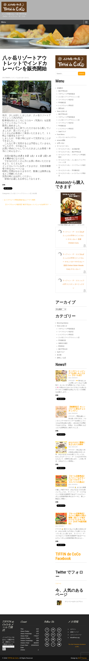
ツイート (58, 583)
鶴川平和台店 (62, 91)
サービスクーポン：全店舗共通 (68, 149)
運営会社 (61, 108)
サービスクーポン (63, 146)
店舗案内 (60, 88)
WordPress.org (74, 637)
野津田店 (61, 346)
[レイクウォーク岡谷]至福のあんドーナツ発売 (18, 200)
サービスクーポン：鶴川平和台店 (69, 152)
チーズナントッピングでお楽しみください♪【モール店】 (76, 373)
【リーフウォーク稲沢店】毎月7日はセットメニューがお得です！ (28, 204)
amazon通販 (61, 140)
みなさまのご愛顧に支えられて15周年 (76, 443)
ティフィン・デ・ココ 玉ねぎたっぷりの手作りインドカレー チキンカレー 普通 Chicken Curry (73, 237)
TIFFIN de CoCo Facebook (68, 556)
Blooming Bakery (62, 323)
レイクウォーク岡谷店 (65, 105)
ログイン (73, 629)
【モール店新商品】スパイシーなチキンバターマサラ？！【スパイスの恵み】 (76, 479)
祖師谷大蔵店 (62, 343)
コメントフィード (75, 635)
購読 (4, 649)
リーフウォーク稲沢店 (65, 100)
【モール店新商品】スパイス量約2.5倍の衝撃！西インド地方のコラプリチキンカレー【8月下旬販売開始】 (77, 518)
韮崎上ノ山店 (61, 358)
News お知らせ (62, 111)
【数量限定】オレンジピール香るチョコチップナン (76, 409)
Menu (3, 22)
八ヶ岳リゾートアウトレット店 (21, 193)
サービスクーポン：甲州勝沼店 (68, 170)
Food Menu (61, 134)
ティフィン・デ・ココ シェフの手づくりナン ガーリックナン (73, 284)
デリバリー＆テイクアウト (67, 137)
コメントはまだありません (20, 77)
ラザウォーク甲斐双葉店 (66, 94)
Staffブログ (62, 131)
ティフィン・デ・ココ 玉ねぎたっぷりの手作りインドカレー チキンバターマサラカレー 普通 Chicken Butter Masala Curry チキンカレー (73, 261)
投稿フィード (74, 632)
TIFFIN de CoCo (13, 658)
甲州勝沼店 (62, 102)
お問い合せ (60, 143)
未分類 (34, 193)
